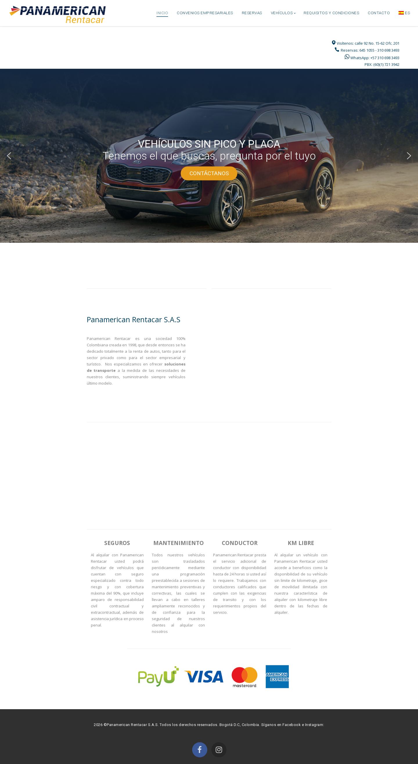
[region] (209, 156)
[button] (9, 155)
